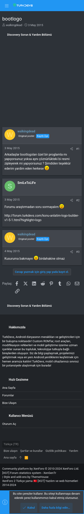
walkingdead (14, 25)
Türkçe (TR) (11, 444)
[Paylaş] (72, 149)
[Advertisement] (42, 83)
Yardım (73, 450)
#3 (78, 251)
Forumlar (8, 395)
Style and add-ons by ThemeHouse (26, 477)
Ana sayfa (8, 387)
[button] (6, 6)
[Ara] (77, 5)
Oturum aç (9, 424)
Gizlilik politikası (55, 450)
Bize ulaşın (9, 403)
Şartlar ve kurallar (31, 450)
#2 (78, 200)
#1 (78, 148)
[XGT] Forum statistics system (29, 473)
